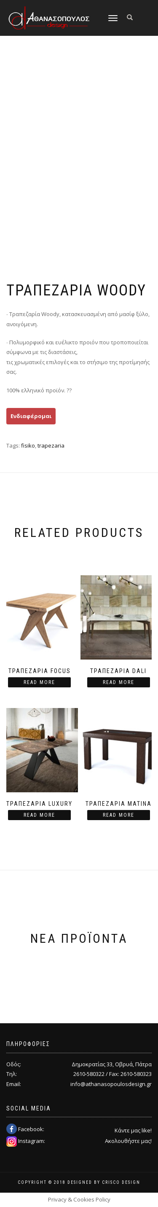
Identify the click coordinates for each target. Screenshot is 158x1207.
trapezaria (50, 445)
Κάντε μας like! (133, 1130)
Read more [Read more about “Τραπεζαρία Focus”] (39, 682)
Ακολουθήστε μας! (128, 1141)
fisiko (28, 445)
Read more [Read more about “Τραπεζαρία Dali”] (118, 682)
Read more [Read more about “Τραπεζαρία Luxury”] (39, 815)
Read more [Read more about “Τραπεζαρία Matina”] (118, 815)
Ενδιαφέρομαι (31, 416)
